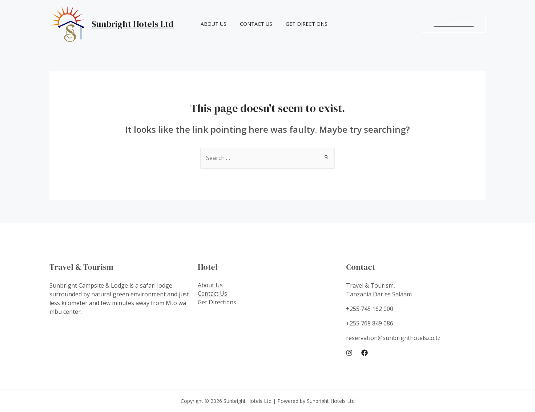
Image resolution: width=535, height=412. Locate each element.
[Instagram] (349, 353)
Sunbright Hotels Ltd (133, 24)
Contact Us (251, 23)
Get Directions (298, 23)
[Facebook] (364, 353)
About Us (212, 23)
